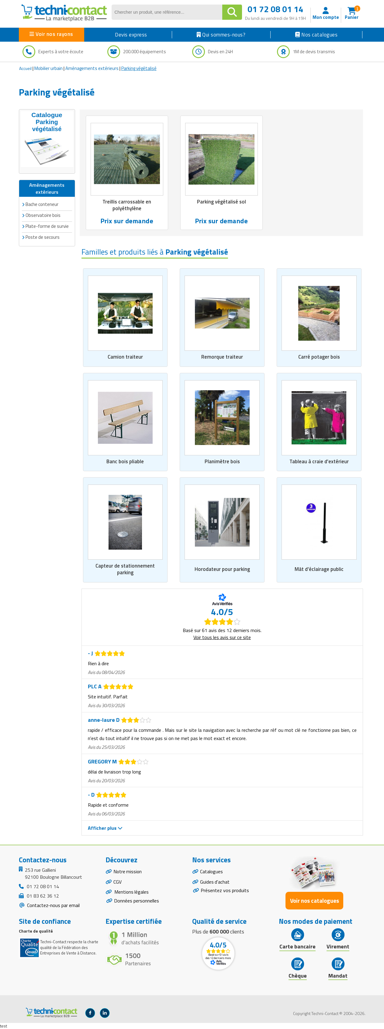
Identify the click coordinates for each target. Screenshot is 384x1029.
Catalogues (211, 871)
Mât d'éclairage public (319, 569)
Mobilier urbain (48, 68)
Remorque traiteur (222, 357)
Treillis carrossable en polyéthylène (127, 205)
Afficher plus (105, 828)
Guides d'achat (215, 882)
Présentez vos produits (225, 891)
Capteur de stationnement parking (125, 569)
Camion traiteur (125, 357)
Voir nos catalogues (314, 900)
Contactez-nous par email (53, 905)
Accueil (25, 68)
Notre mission (128, 871)
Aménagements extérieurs (92, 68)
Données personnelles (136, 902)
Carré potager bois (319, 357)
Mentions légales (131, 892)
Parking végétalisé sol (221, 202)
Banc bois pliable (125, 461)
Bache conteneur (42, 203)
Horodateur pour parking (222, 569)
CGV (117, 882)
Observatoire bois (43, 214)
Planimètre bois (222, 461)
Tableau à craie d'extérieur (319, 461)
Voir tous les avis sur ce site (222, 637)
